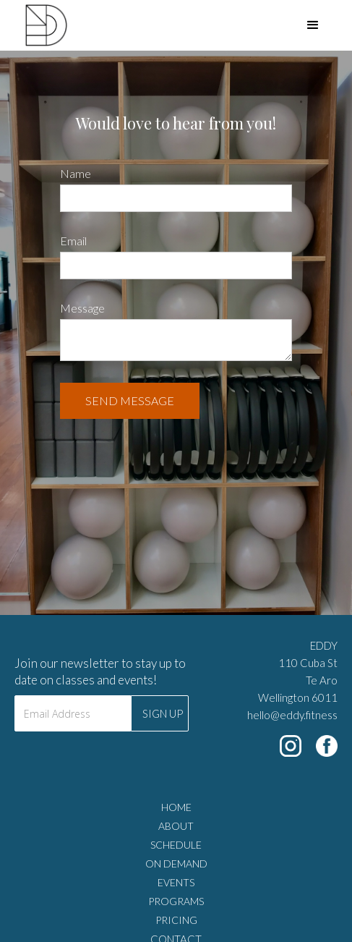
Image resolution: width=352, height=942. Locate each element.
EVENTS (176, 882)
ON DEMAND (176, 863)
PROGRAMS (176, 901)
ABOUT (176, 826)
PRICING (176, 920)
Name (75, 173)
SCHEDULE (176, 845)
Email (73, 240)
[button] (313, 25)
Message (82, 308)
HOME (176, 807)
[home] (33, 25)
